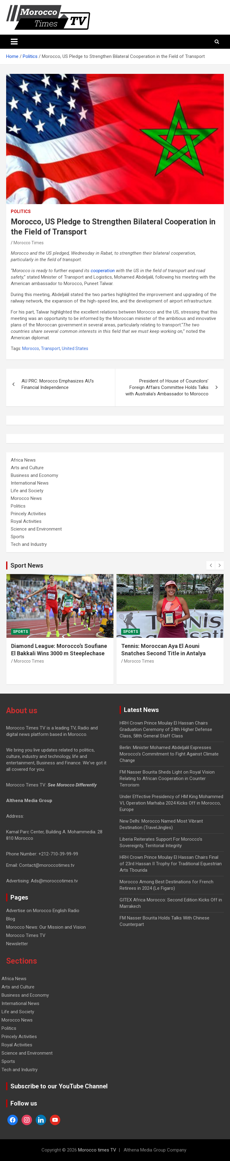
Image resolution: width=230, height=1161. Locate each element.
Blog (10, 919)
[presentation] (210, 565)
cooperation (103, 270)
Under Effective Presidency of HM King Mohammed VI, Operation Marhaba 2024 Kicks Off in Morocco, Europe (171, 803)
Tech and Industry (29, 544)
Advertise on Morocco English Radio (42, 910)
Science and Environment (36, 529)
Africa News (23, 460)
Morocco (30, 348)
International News (30, 483)
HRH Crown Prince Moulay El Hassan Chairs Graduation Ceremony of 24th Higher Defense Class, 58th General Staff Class (166, 729)
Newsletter (17, 943)
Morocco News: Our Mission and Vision (46, 927)
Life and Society (27, 490)
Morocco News (26, 498)
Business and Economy (34, 475)
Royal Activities (26, 521)
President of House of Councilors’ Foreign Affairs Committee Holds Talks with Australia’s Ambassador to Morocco (166, 387)
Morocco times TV (97, 1150)
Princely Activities (28, 513)
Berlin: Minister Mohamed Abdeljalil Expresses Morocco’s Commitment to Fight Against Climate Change (169, 754)
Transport (50, 348)
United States (75, 348)
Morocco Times (29, 242)
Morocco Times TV (26, 935)
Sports (17, 536)
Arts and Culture (27, 467)
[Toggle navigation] (14, 42)
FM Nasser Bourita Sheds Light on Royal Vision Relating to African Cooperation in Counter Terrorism (167, 778)
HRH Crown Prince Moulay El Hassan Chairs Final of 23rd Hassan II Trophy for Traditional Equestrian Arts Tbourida (171, 864)
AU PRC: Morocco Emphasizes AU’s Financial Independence (58, 384)
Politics (21, 211)
